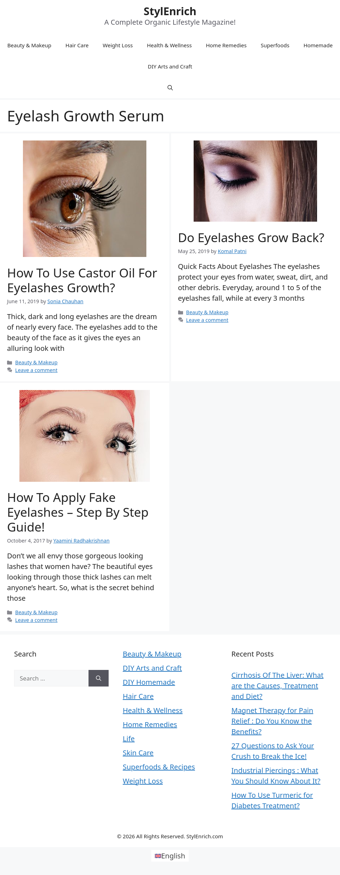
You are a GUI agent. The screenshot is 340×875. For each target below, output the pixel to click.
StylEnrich (170, 11)
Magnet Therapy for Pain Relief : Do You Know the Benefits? (272, 721)
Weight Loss (118, 45)
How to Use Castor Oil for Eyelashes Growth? (82, 280)
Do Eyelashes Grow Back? (251, 237)
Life (129, 738)
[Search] (99, 678)
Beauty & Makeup (29, 45)
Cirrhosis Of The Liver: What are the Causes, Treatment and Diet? (277, 685)
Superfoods (275, 45)
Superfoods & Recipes (159, 767)
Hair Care (77, 45)
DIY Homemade (149, 682)
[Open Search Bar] (170, 87)
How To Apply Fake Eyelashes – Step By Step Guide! (77, 512)
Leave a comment (36, 370)
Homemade (318, 45)
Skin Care (138, 752)
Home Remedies (226, 45)
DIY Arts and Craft (170, 66)
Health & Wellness (169, 45)
